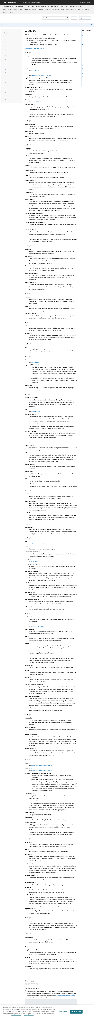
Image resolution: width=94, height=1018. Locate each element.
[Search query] (55, 18)
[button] (2, 33)
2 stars (29, 984)
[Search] (67, 18)
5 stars (37, 984)
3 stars (31, 984)
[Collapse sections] (88, 25)
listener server (35, 70)
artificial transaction (36, 102)
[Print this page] (92, 25)
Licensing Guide (71, 9)
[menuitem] (13, 6)
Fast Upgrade (30, 9)
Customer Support (84, 2)
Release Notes (30, 6)
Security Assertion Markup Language (41, 765)
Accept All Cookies (76, 1011)
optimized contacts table (38, 544)
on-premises (34, 561)
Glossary (80, 9)
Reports (87, 9)
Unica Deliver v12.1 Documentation (13, 6)
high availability (35, 362)
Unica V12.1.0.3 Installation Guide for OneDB (51, 9)
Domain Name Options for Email (12, 9)
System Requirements (42, 6)
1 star (26, 984)
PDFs (5, 12)
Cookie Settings (63, 1011)
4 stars (34, 984)
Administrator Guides (75, 6)
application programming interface (41, 75)
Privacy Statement (29, 1015)
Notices (11, 12)
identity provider (35, 411)
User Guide (63, 6)
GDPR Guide (54, 6)
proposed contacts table (38, 626)
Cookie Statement (16, 1015)
